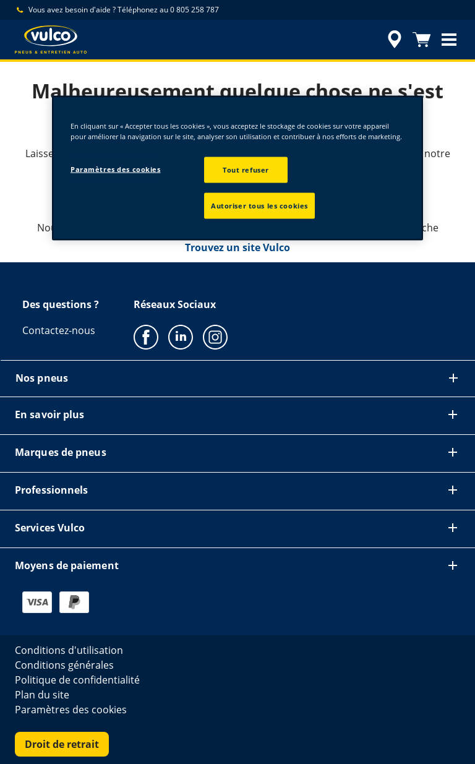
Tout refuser (246, 169)
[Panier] (422, 39)
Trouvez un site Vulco (237, 247)
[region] (237, 168)
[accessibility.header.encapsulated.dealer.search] (393, 39)
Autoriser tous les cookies (259, 205)
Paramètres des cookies (116, 169)
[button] (449, 39)
